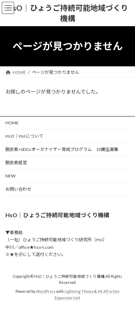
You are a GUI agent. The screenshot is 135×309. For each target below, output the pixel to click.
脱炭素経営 (16, 162)
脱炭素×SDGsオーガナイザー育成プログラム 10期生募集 (64, 149)
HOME (12, 122)
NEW (10, 176)
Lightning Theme (79, 291)
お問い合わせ (18, 189)
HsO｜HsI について (24, 136)
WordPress (45, 291)
